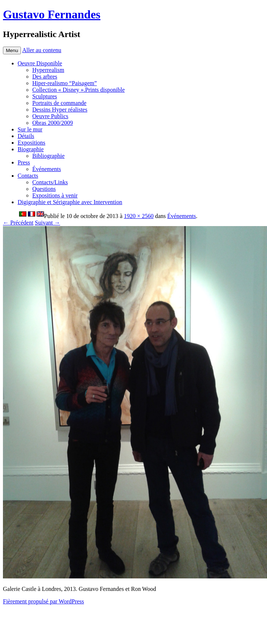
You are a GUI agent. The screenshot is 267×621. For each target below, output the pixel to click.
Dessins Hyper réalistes (59, 109)
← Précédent (18, 222)
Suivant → (47, 222)
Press (24, 162)
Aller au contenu (41, 50)
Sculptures (44, 96)
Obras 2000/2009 (52, 123)
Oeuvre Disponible (40, 63)
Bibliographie (48, 156)
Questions (44, 189)
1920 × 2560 (139, 216)
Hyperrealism (48, 70)
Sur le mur (30, 129)
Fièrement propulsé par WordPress (43, 601)
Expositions (31, 142)
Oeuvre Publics (50, 116)
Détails (26, 136)
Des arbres (44, 76)
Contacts (28, 175)
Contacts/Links (50, 182)
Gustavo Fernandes (51, 14)
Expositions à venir (55, 195)
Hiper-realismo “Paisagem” (64, 83)
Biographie (31, 149)
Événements (46, 169)
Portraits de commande (59, 103)
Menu (12, 50)
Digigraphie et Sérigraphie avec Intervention (70, 202)
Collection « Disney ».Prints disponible (78, 90)
